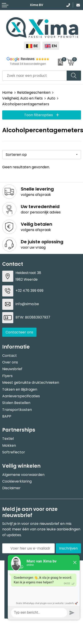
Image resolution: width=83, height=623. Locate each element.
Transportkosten (17, 409)
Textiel (8, 438)
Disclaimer (11, 488)
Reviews (28, 58)
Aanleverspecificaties (21, 396)
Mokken (9, 445)
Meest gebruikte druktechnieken (30, 382)
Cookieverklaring (17, 481)
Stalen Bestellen (16, 402)
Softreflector (13, 452)
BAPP (6, 416)
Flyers (7, 375)
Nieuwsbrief (12, 368)
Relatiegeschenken (33, 92)
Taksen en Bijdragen (19, 389)
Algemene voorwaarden (23, 474)
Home (7, 92)
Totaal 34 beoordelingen (28, 64)
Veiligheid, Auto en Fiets (22, 98)
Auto (51, 98)
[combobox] (34, 76)
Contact (9, 355)
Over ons (10, 362)
